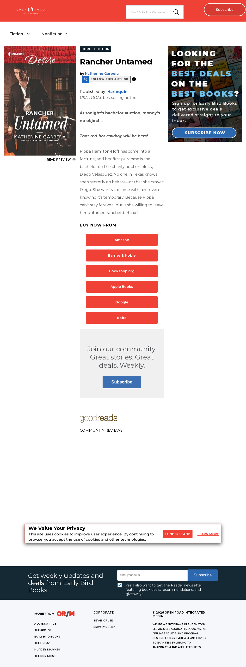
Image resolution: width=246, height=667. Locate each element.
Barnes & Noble (121, 255)
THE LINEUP (42, 643)
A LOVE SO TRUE (45, 623)
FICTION (103, 49)
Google (121, 302)
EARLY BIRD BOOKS (47, 636)
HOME (86, 49)
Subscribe (224, 9)
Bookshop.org (122, 271)
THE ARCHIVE (42, 630)
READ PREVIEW (61, 159)
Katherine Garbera (102, 73)
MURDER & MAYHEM (47, 649)
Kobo (122, 318)
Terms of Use (103, 620)
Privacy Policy (104, 627)
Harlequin (117, 91)
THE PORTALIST (45, 656)
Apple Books (122, 286)
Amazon (122, 240)
